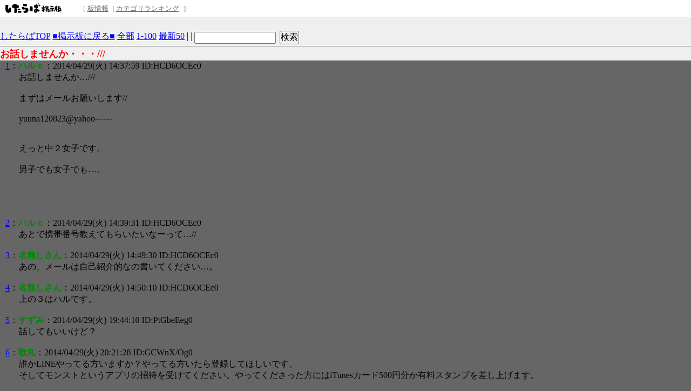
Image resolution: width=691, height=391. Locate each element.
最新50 (172, 36)
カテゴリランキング (147, 8)
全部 (125, 36)
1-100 (147, 36)
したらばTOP (25, 36)
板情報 (98, 8)
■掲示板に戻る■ (83, 36)
